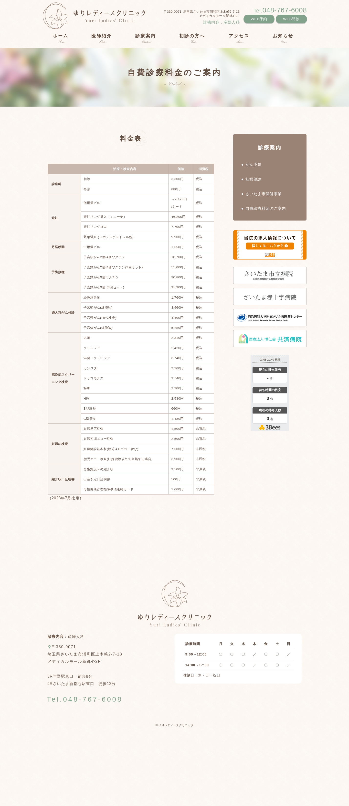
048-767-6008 (280, 10)
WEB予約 (259, 19)
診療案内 (270, 147)
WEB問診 (291, 19)
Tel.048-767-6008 (85, 699)
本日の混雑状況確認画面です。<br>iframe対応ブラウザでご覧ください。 (270, 394)
